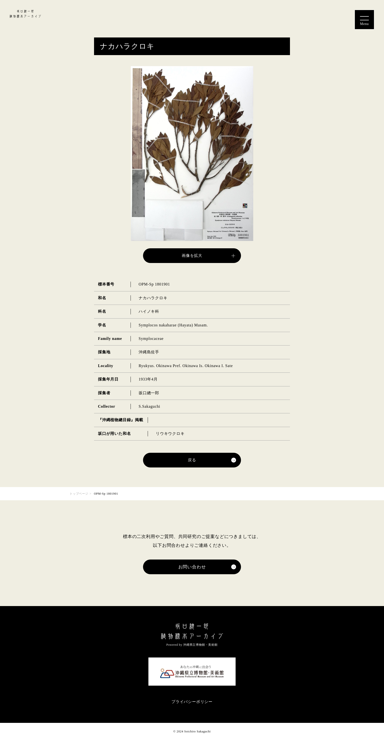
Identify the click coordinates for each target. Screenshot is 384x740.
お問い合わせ (192, 566)
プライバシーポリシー (192, 702)
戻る (192, 460)
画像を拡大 (192, 255)
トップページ (79, 493)
